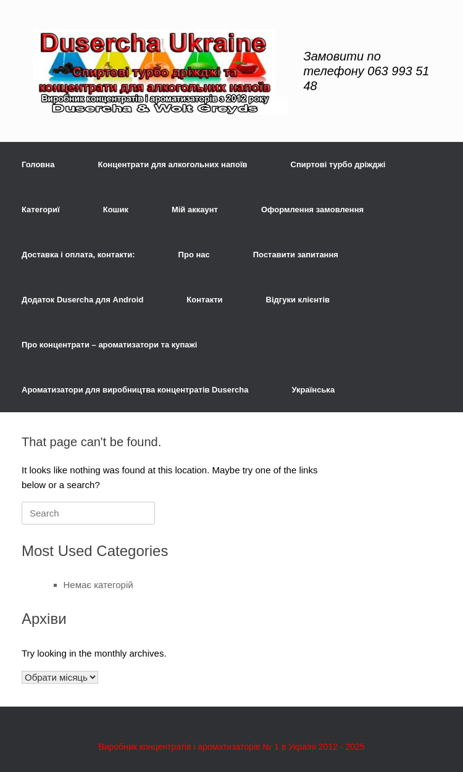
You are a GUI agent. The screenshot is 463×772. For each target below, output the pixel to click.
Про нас (194, 254)
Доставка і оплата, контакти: (78, 254)
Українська (313, 389)
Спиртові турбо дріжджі (338, 164)
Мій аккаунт (195, 209)
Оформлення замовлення (312, 209)
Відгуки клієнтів (298, 299)
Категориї (41, 209)
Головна (38, 164)
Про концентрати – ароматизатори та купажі (109, 344)
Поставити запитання (295, 254)
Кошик (115, 209)
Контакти (204, 299)
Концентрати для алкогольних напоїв (172, 164)
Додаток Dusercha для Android (82, 299)
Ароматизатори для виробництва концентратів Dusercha (135, 389)
